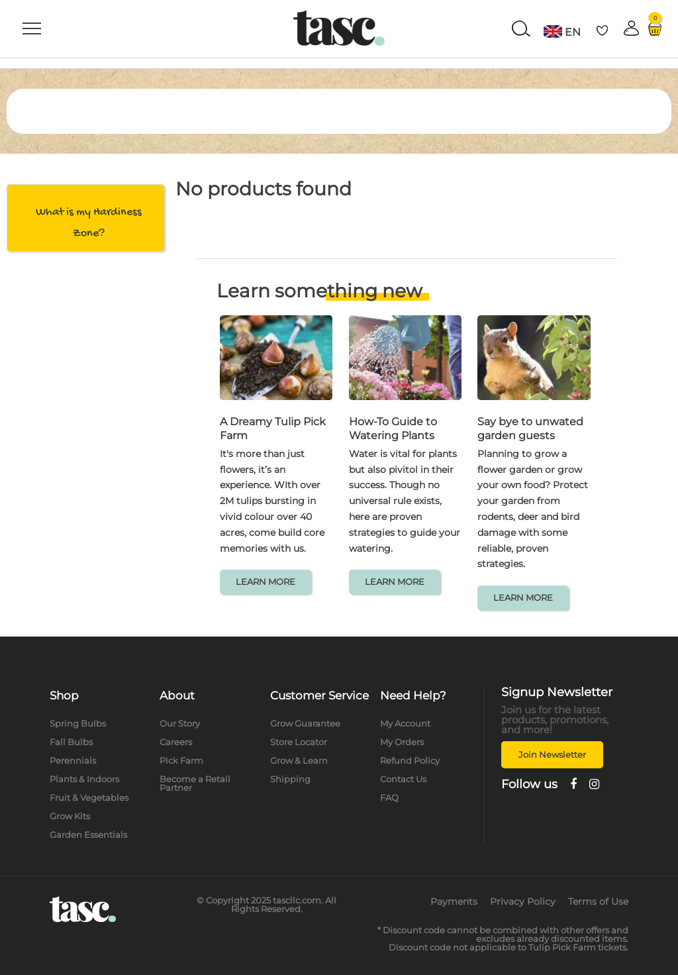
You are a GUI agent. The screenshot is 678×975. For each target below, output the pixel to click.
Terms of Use (598, 901)
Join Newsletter (552, 754)
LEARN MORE (265, 581)
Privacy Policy (523, 901)
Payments (453, 901)
